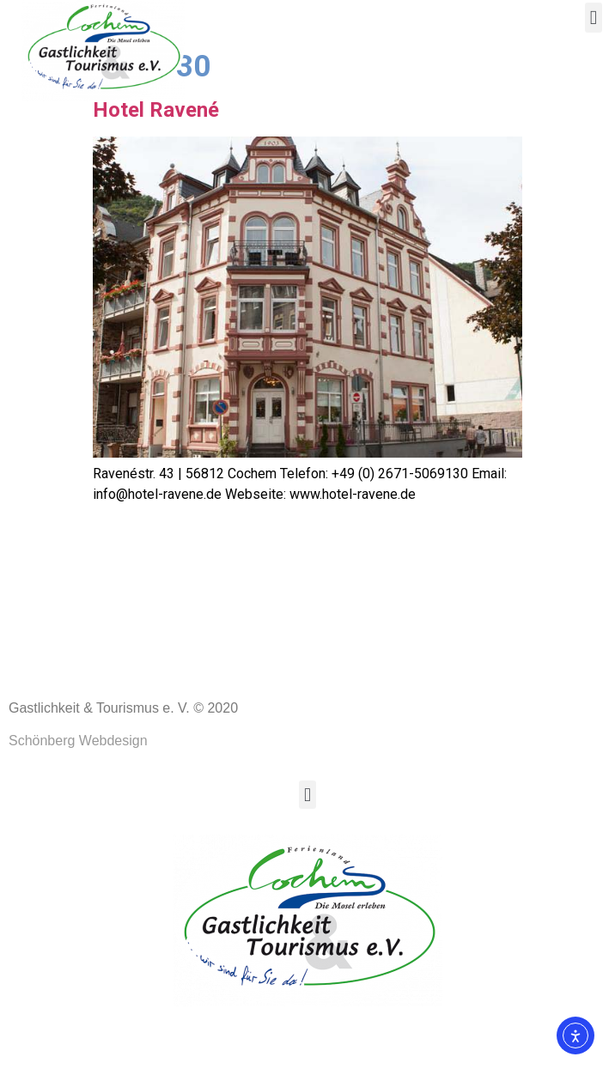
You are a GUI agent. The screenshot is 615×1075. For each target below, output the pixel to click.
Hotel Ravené (156, 170)
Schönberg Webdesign (78, 800)
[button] (593, 18)
